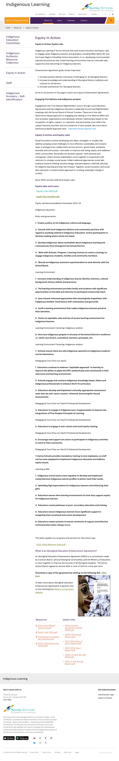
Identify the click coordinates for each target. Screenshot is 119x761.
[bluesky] (34, 743)
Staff (9, 83)
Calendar (71, 20)
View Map (7, 700)
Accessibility (40, 14)
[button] (111, 20)
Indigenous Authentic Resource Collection (13, 57)
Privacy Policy (34, 752)
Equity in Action (15, 73)
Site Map (57, 752)
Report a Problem (105, 698)
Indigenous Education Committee (13, 40)
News (59, 20)
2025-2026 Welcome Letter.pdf (50, 544)
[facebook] (45, 738)
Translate (83, 14)
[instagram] (51, 738)
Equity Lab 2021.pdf (46, 191)
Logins (77, 752)
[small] (103, 14)
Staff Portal (67, 752)
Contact (84, 20)
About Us (48, 20)
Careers (52, 14)
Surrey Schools (10, 752)
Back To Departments (17, 20)
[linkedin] (34, 738)
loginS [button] (95, 14)
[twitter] (40, 738)
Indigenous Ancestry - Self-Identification (16, 96)
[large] (107, 14)
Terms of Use (46, 752)
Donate (71, 14)
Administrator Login (106, 695)
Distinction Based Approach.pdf (82, 129)
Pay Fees (62, 14)
